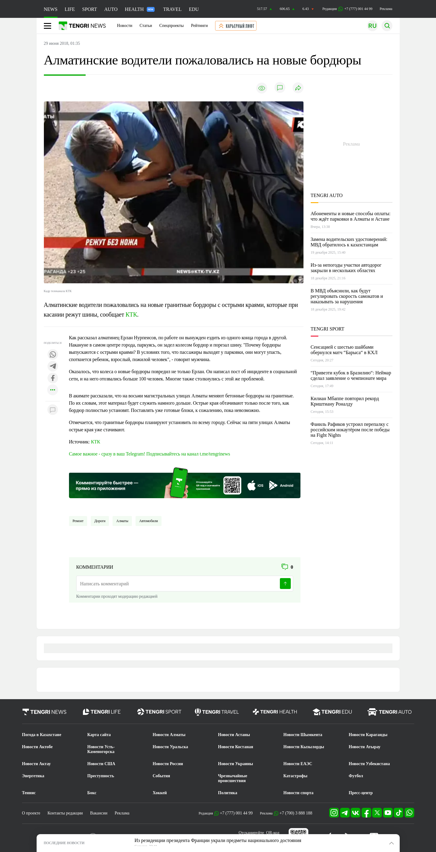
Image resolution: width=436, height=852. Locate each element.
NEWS (50, 9)
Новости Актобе (37, 747)
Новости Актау (36, 764)
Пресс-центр (361, 793)
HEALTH (140, 9)
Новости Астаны (234, 734)
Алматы (122, 521)
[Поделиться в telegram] (52, 367)
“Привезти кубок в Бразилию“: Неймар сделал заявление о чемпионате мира (351, 375)
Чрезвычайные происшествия (233, 778)
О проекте (31, 813)
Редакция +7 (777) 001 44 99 (347, 9)
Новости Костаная (235, 747)
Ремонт (78, 521)
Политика (227, 793)
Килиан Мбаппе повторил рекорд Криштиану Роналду (345, 401)
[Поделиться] (298, 88)
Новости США (101, 764)
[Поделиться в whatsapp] (52, 355)
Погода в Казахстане (41, 734)
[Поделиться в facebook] (52, 378)
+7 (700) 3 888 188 (296, 813)
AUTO (110, 9)
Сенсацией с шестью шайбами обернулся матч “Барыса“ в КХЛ (344, 349)
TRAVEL (172, 9)
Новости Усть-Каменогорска (101, 749)
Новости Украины (235, 764)
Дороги (100, 521)
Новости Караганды (368, 734)
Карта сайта (99, 734)
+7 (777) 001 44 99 (236, 813)
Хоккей (160, 793)
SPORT (89, 9)
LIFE (70, 9)
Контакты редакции (65, 813)
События (161, 776)
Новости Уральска (170, 747)
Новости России (168, 764)
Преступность (100, 776)
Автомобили (148, 521)
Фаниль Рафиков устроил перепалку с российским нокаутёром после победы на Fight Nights (350, 430)
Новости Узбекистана (369, 764)
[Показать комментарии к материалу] (52, 410)
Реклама (386, 9)
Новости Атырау (365, 747)
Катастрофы (295, 776)
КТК (131, 314)
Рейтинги (199, 25)
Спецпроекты (171, 25)
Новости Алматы (169, 734)
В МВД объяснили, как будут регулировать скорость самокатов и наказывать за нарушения (347, 296)
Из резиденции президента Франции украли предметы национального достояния (218, 840)
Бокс (92, 793)
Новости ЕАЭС (298, 764)
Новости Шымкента (303, 734)
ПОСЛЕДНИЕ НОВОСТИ (64, 843)
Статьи (145, 25)
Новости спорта (299, 793)
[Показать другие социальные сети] (52, 390)
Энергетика (33, 776)
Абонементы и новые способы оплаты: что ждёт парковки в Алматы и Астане (351, 216)
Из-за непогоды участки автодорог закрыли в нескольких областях (346, 267)
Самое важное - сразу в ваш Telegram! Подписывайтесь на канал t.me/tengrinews (149, 453)
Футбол (356, 776)
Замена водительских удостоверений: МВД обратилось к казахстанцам (349, 242)
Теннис (29, 793)
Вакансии (98, 813)
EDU (194, 9)
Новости (125, 25)
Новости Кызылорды (304, 747)
